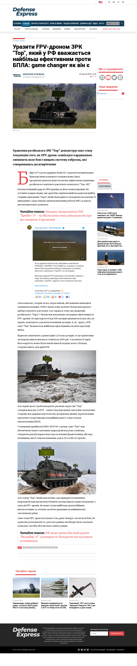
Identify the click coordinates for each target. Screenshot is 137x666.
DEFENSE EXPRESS (33, 74)
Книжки (67, 29)
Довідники (57, 29)
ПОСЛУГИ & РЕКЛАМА (97, 650)
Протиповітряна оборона (47, 547)
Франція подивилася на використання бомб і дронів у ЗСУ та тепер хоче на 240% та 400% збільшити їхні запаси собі (54, 607)
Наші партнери (79, 29)
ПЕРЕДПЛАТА (110, 650)
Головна (15, 41)
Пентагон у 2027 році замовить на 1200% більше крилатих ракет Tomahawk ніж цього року (109, 216)
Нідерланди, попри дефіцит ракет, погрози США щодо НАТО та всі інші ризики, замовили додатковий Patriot (25, 607)
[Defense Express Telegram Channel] (123, 2)
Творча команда (31, 29)
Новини (22, 41)
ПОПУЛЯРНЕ (104, 186)
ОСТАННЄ (103, 180)
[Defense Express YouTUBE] (114, 2)
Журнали (45, 29)
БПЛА (25, 547)
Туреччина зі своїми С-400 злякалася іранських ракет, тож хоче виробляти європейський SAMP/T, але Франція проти (110, 274)
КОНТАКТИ (120, 650)
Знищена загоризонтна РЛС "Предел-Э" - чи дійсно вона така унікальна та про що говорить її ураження (56, 215)
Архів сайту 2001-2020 (111, 29)
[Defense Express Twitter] (118, 2)
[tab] (103, 180)
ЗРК (35, 547)
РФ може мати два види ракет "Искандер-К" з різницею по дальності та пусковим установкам (56, 537)
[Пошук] (122, 23)
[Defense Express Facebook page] (109, 2)
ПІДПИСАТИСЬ (116, 633)
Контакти (93, 29)
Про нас (17, 29)
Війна (30, 547)
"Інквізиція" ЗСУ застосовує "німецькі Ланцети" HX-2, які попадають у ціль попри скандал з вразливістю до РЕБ (82, 607)
